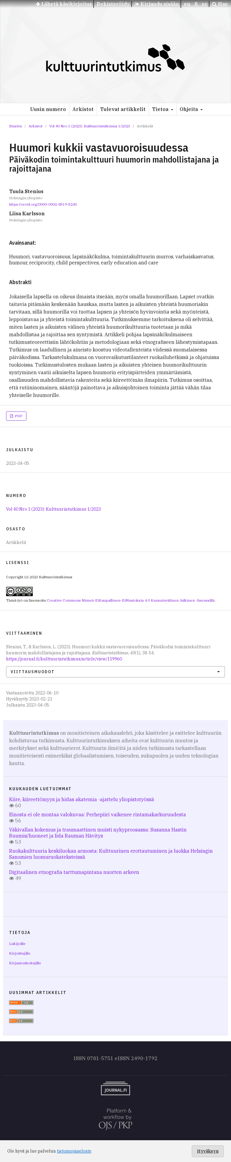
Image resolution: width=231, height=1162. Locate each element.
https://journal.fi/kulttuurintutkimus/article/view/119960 (64, 659)
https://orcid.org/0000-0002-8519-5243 (43, 204)
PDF (18, 416)
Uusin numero (48, 109)
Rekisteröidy (113, 4)
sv (204, 4)
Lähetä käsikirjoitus (64, 4)
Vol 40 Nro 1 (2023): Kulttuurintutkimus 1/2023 (89, 126)
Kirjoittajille (19, 953)
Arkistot (83, 109)
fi (196, 4)
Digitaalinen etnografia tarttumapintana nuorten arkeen (74, 872)
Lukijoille (17, 943)
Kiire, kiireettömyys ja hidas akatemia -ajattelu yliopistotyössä (81, 799)
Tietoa (161, 109)
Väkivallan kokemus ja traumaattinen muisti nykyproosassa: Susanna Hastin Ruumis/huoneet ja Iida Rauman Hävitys (98, 833)
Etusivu (15, 126)
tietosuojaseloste (74, 1151)
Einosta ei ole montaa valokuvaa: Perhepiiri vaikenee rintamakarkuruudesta (97, 814)
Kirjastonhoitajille (25, 963)
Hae (220, 4)
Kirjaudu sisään (157, 4)
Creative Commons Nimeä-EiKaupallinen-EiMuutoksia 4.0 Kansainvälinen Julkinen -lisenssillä (131, 600)
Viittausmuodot (33, 671)
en (187, 4)
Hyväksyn (208, 1151)
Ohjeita (189, 109)
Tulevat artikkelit (123, 109)
